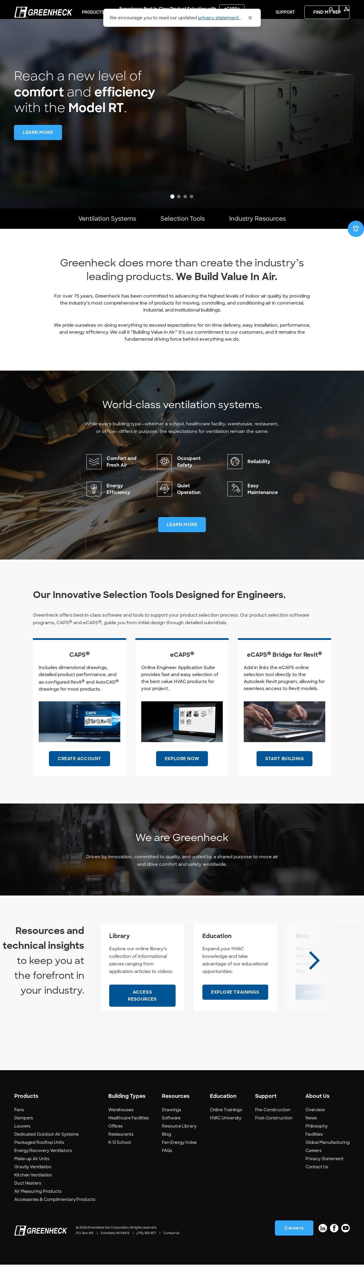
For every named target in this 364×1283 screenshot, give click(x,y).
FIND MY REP (327, 41)
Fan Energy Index (179, 1160)
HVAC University (226, 1136)
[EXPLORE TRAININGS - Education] (235, 1010)
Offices (115, 1144)
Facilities (314, 1152)
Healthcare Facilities (128, 1136)
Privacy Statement (324, 1176)
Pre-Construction (272, 1127)
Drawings (171, 1127)
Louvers (22, 1144)
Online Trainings (226, 1127)
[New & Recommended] (356, 247)
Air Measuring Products (37, 1209)
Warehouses (120, 1127)
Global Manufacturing (327, 1160)
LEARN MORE (182, 543)
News (311, 1136)
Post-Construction (273, 1136)
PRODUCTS (93, 41)
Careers (313, 1168)
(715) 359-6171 (146, 1251)
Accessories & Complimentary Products (54, 1217)
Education (241, 41)
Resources (195, 41)
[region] (182, 104)
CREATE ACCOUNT (79, 777)
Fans (19, 1127)
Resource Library (179, 1144)
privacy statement (219, 18)
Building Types (143, 41)
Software (171, 1136)
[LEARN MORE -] (38, 132)
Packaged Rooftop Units (39, 1160)
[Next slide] (314, 979)
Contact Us (316, 1185)
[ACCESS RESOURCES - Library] (142, 1014)
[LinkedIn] (323, 1246)
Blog (166, 1152)
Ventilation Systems (107, 227)
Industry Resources (257, 227)
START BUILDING (284, 777)
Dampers (23, 1136)
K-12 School (119, 1160)
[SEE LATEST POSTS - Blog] (327, 1010)
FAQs (167, 1168)
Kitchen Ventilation (33, 1193)
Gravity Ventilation (33, 1185)
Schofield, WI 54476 (115, 1251)
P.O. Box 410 (84, 1251)
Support (285, 41)
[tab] (172, 196)
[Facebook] (334, 1246)
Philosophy (316, 1144)
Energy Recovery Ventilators (43, 1168)
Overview (315, 1127)
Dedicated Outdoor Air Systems (46, 1152)
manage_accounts (346, 9)
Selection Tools (182, 227)
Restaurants (120, 1152)
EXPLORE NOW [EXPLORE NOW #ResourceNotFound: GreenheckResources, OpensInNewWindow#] (182, 777)
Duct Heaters (27, 1201)
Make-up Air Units (31, 1176)
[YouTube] (345, 1246)
